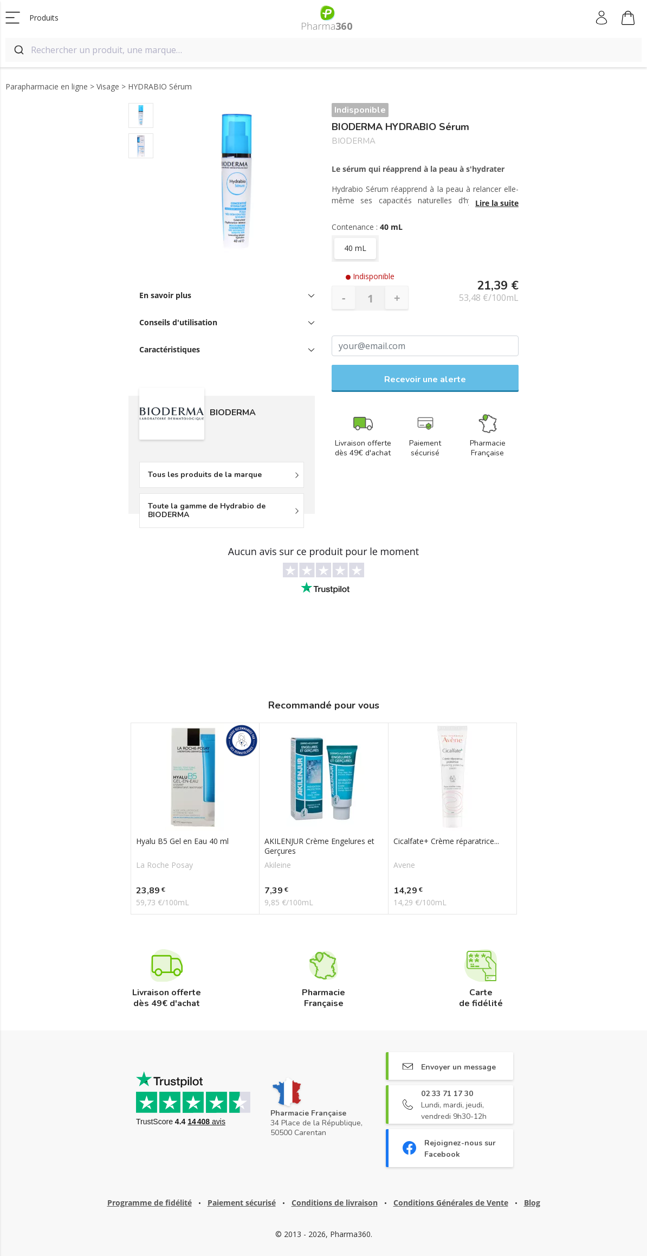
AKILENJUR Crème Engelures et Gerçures (319, 846)
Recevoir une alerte (425, 379)
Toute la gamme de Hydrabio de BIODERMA (207, 510)
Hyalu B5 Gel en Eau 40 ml (182, 841)
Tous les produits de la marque (205, 474)
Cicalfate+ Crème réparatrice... (446, 841)
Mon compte (602, 18)
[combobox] (323, 50)
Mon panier (628, 19)
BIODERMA (354, 141)
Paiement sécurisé (242, 1202)
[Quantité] (370, 298)
